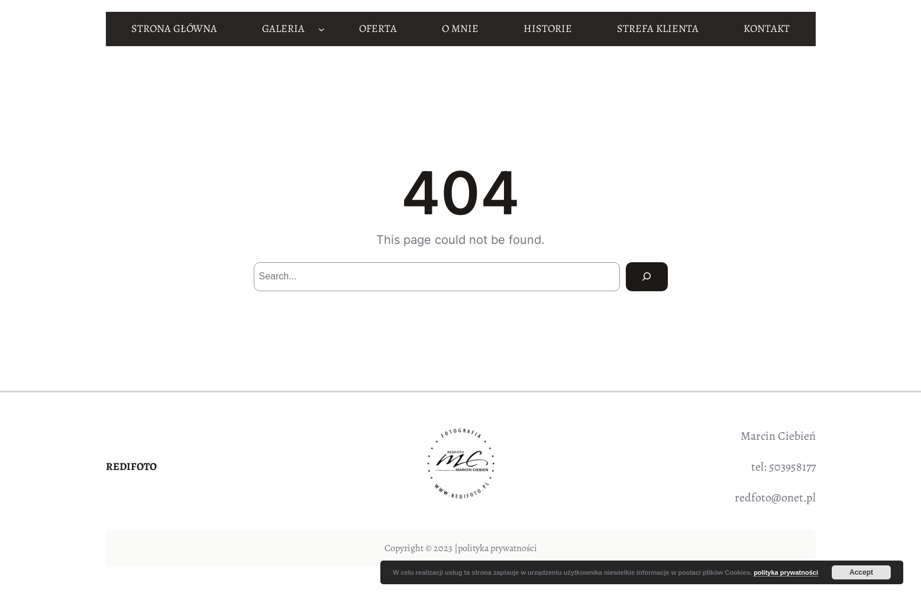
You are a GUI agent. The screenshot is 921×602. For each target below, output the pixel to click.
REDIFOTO (131, 466)
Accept (861, 572)
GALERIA (283, 28)
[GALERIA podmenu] (321, 28)
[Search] (647, 276)
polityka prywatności (497, 548)
